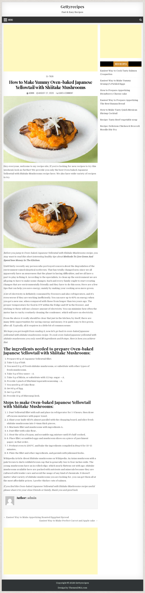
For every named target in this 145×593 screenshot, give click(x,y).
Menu (10, 19)
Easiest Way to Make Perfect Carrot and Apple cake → (68, 520)
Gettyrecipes (72, 6)
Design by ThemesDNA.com (72, 588)
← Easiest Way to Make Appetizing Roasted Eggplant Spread (36, 517)
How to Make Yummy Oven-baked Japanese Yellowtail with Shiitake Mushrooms (50, 84)
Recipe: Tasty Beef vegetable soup (118, 119)
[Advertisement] (51, 48)
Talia (51, 76)
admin (31, 93)
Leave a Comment (65, 93)
